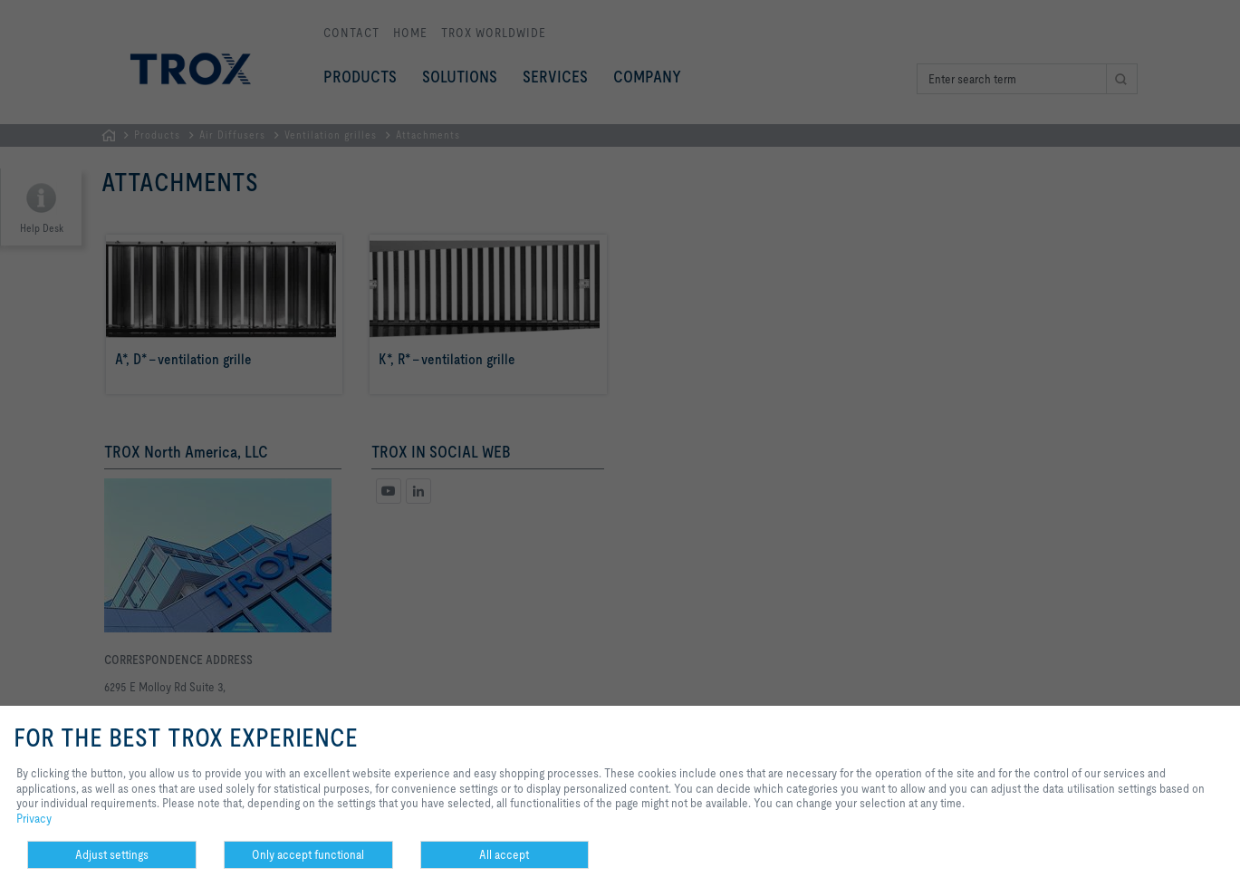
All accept (504, 854)
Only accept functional (308, 854)
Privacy (34, 818)
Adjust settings (112, 854)
